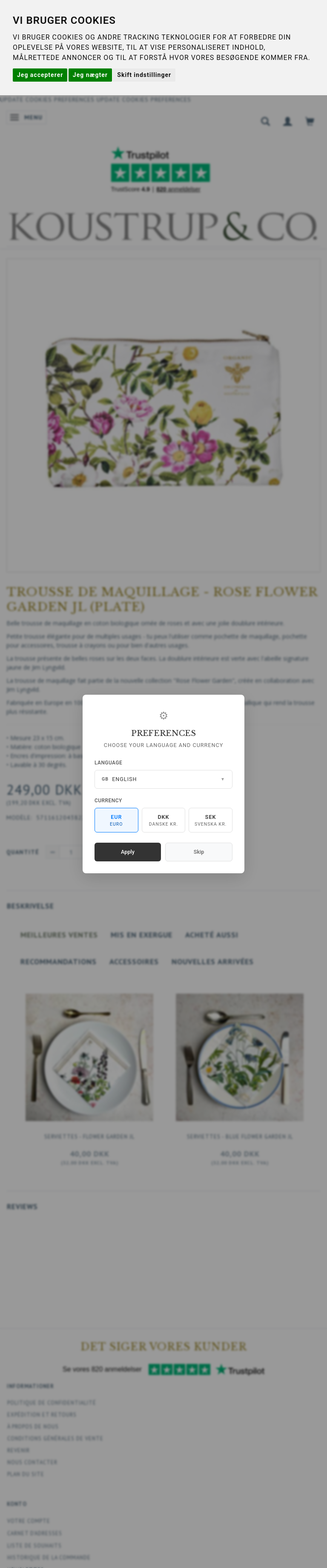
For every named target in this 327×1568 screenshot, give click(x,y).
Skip (199, 852)
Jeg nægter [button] (90, 74)
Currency (108, 801)
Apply (128, 852)
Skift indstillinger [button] (144, 74)
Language (108, 763)
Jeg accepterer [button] (40, 74)
